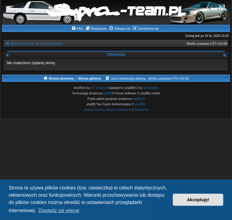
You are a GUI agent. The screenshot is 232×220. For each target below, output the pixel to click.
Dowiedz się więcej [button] (58, 210)
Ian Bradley (150, 88)
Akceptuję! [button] (198, 199)
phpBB (107, 93)
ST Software (99, 88)
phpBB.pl (138, 98)
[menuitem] (77, 28)
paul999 (140, 104)
